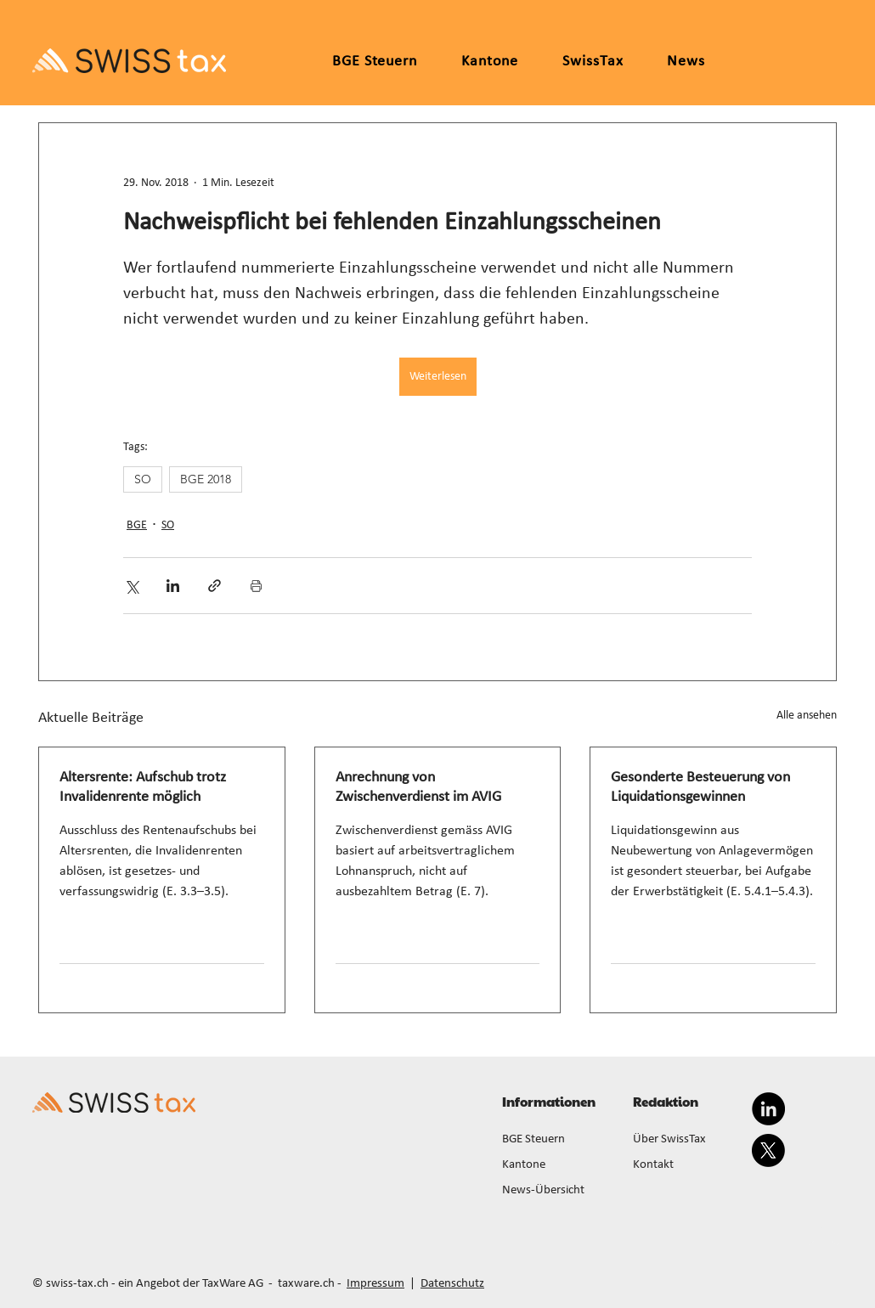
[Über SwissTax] (688, 1140)
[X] (768, 1150)
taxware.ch (306, 1283)
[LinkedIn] (768, 1108)
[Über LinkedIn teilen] (173, 586)
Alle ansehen (806, 715)
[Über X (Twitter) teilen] (131, 586)
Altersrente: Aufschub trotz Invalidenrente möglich (142, 787)
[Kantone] (557, 1165)
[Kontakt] (688, 1165)
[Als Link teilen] (214, 586)
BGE (137, 525)
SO (142, 479)
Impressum (375, 1283)
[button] (490, 61)
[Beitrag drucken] (256, 586)
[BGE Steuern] (557, 1140)
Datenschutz (452, 1283)
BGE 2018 (205, 479)
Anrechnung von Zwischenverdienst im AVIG (418, 787)
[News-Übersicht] (557, 1191)
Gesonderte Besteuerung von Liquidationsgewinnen (700, 787)
